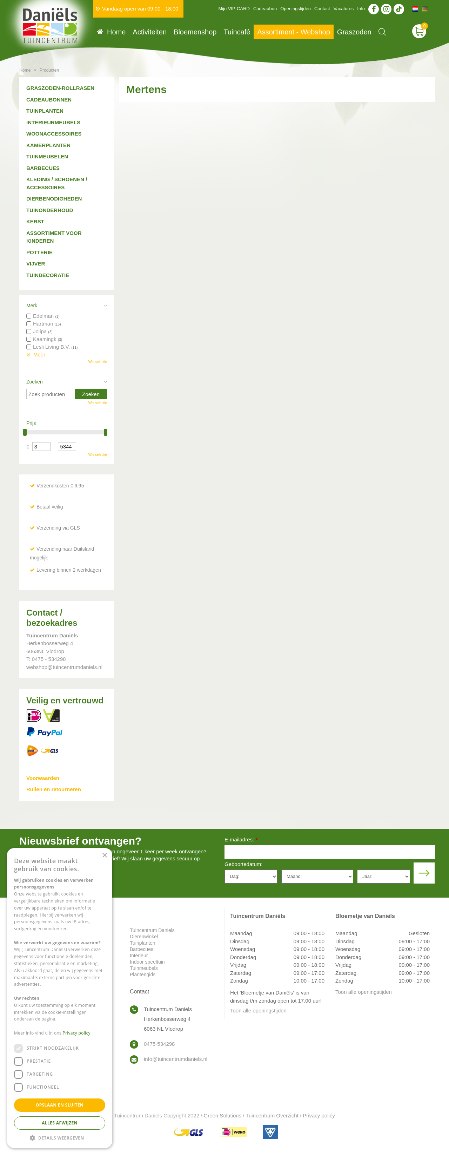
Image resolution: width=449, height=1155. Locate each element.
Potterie (39, 252)
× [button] (104, 855)
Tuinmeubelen (47, 156)
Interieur (139, 955)
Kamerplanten (48, 145)
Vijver (35, 264)
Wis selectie (97, 362)
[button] (59, 1137)
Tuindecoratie (47, 275)
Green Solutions (223, 1115)
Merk (31, 305)
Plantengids (142, 974)
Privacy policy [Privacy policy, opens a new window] (77, 1033)
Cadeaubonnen (49, 100)
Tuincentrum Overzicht (272, 1115)
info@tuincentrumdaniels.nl (175, 1059)
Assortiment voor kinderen (54, 237)
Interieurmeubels (53, 122)
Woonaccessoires (54, 134)
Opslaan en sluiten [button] (60, 1105)
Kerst (35, 221)
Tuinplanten (44, 111)
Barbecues (43, 168)
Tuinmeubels (144, 968)
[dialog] (59, 998)
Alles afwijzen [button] (60, 1123)
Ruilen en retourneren (53, 789)
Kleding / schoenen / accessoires (56, 183)
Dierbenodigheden (54, 199)
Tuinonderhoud (49, 210)
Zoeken (34, 382)
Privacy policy (319, 1115)
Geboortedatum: (243, 864)
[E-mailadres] (329, 852)
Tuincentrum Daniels (152, 930)
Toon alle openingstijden (258, 1010)
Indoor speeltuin (147, 962)
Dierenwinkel (144, 936)
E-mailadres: (241, 840)
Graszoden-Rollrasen (60, 88)
